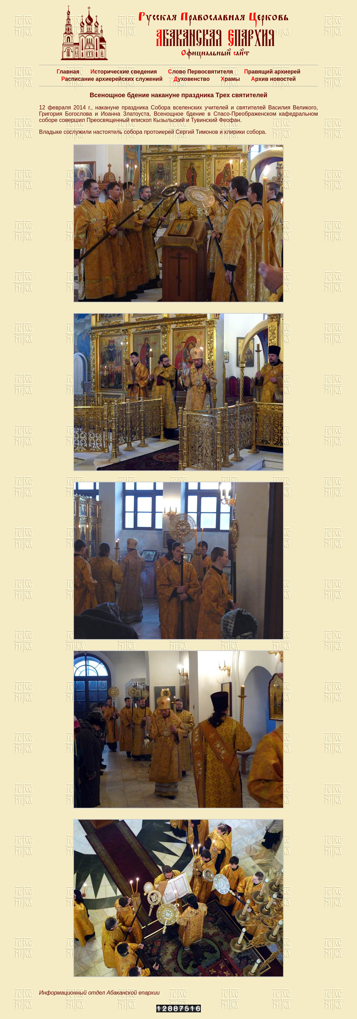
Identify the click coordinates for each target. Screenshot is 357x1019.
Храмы (230, 79)
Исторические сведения (123, 72)
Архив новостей (273, 79)
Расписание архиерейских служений (112, 79)
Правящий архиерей (272, 72)
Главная (67, 72)
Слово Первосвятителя (200, 72)
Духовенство (192, 79)
